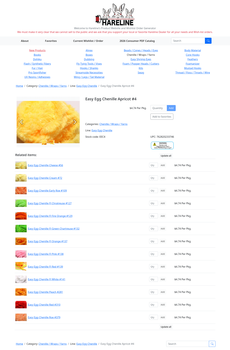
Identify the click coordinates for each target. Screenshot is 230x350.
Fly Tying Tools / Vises (89, 63)
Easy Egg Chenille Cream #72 (45, 178)
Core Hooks (193, 55)
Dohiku (37, 59)
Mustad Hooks (192, 68)
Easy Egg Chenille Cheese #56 (45, 165)
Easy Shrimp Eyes (141, 59)
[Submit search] (208, 41)
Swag (141, 72)
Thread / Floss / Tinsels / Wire (192, 72)
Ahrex (89, 50)
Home (19, 86)
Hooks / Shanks (89, 68)
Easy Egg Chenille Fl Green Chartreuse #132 (54, 228)
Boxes (89, 55)
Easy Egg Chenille (86, 86)
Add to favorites (161, 116)
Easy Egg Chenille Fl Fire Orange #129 (50, 216)
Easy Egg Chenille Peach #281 (45, 292)
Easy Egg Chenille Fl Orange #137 (47, 241)
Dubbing (89, 59)
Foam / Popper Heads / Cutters (141, 63)
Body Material (192, 50)
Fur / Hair (37, 68)
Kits (141, 68)
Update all (166, 155)
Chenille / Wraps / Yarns (53, 86)
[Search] (188, 41)
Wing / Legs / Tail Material (89, 77)
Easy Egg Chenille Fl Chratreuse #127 (50, 203)
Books (37, 55)
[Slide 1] (52, 142)
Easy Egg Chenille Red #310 (44, 304)
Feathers (193, 59)
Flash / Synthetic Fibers (37, 63)
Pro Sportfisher (37, 72)
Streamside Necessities (89, 72)
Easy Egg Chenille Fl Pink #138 (46, 254)
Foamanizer (193, 63)
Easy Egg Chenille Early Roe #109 (47, 190)
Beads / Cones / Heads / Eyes (141, 50)
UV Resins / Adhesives (37, 77)
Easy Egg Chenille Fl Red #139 (45, 266)
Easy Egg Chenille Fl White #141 (46, 279)
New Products (37, 50)
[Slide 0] (44, 142)
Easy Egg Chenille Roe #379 (44, 317)
